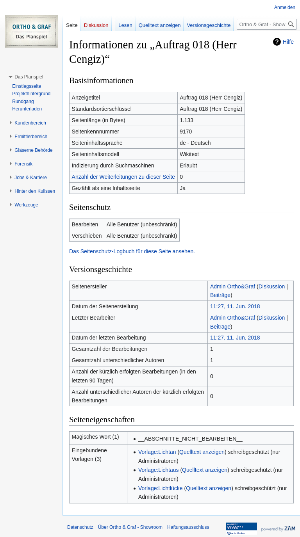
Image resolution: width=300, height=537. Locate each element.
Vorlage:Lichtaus (158, 470)
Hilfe (288, 42)
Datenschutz (80, 527)
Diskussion (272, 286)
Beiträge (220, 295)
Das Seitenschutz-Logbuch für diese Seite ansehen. (132, 251)
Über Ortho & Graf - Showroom (130, 527)
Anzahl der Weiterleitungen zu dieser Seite (123, 177)
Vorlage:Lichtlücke (160, 488)
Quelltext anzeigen (202, 452)
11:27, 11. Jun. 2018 (235, 306)
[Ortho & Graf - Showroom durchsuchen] (267, 24)
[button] (28, 77)
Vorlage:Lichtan (157, 452)
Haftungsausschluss (188, 527)
